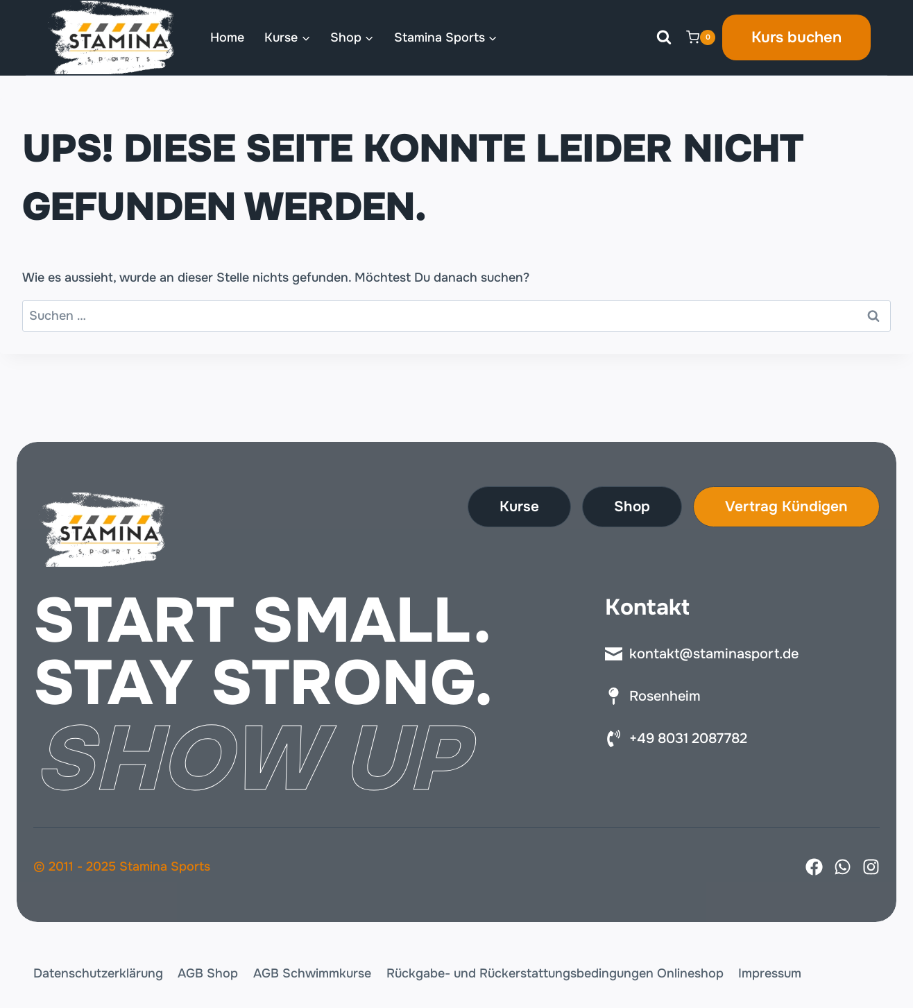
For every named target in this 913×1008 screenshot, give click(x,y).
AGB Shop (208, 973)
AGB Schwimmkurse (312, 973)
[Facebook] (814, 866)
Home (227, 37)
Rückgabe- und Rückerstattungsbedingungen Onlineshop (555, 973)
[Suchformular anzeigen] (664, 37)
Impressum (769, 973)
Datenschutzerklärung (98, 973)
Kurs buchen (796, 37)
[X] (842, 866)
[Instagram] (871, 866)
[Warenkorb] (700, 37)
